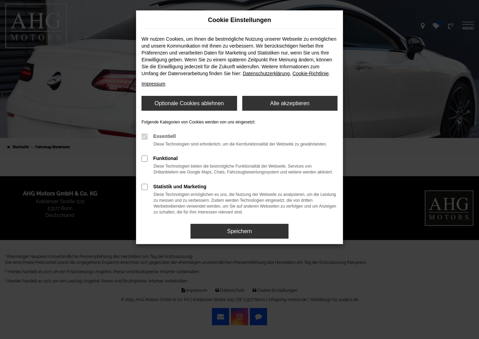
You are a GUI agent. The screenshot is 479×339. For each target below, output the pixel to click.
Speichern (239, 231)
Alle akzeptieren (290, 103)
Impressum (153, 84)
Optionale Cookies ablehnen (189, 103)
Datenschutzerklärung (266, 73)
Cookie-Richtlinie (310, 73)
